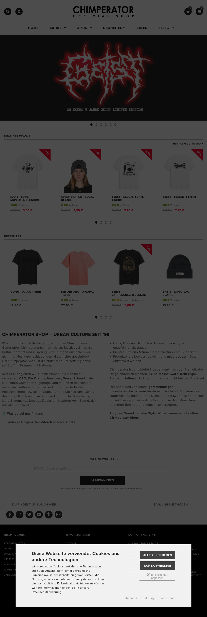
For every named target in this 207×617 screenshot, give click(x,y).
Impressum (168, 598)
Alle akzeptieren (157, 555)
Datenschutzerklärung (140, 598)
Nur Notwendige (157, 565)
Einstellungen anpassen (157, 576)
